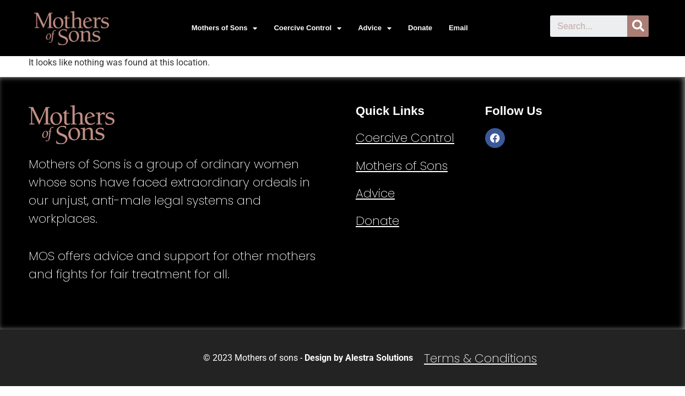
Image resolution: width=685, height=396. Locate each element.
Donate (420, 28)
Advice (375, 28)
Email (458, 28)
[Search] (638, 26)
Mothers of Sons (225, 28)
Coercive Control (307, 28)
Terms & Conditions (480, 358)
